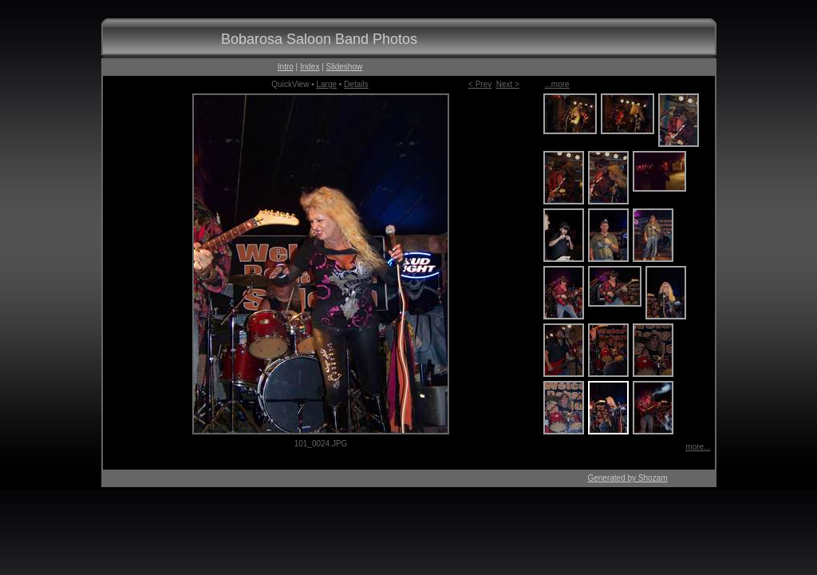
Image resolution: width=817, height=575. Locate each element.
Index (309, 66)
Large (326, 84)
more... (697, 446)
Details (356, 84)
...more (557, 84)
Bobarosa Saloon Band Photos (319, 39)
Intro (286, 66)
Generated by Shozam (627, 478)
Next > (507, 84)
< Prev (479, 84)
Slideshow (344, 66)
